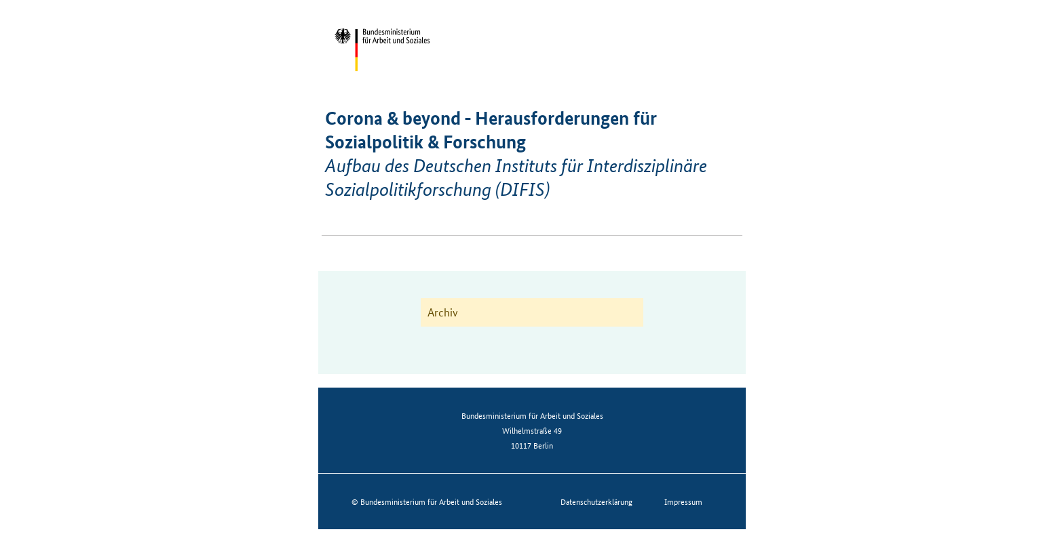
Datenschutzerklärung (596, 501)
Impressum (683, 501)
